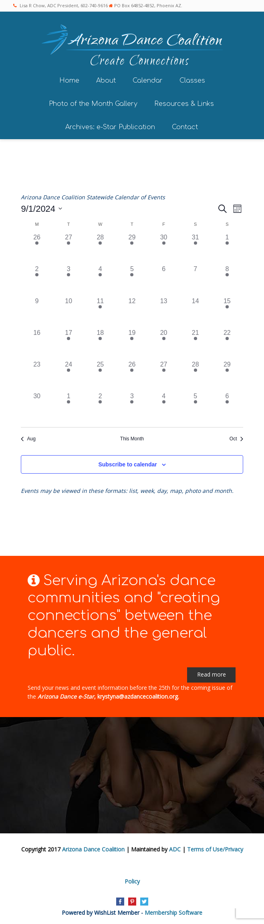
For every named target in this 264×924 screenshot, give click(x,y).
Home (69, 79)
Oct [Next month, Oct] (236, 437)
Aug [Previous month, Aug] (28, 437)
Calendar (148, 79)
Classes (192, 79)
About (106, 79)
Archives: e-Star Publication (110, 126)
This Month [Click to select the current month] (132, 437)
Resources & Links (184, 102)
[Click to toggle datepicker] (41, 207)
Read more (211, 673)
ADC (175, 848)
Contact (185, 126)
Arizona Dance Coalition (93, 848)
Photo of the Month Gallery (93, 102)
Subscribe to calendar (127, 463)
